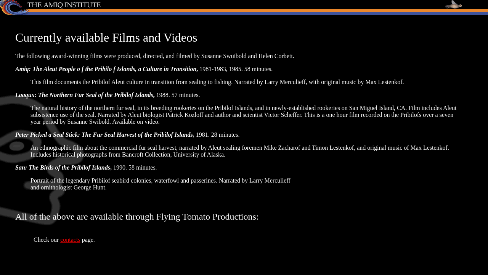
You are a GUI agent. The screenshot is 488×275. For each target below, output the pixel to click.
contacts (70, 239)
